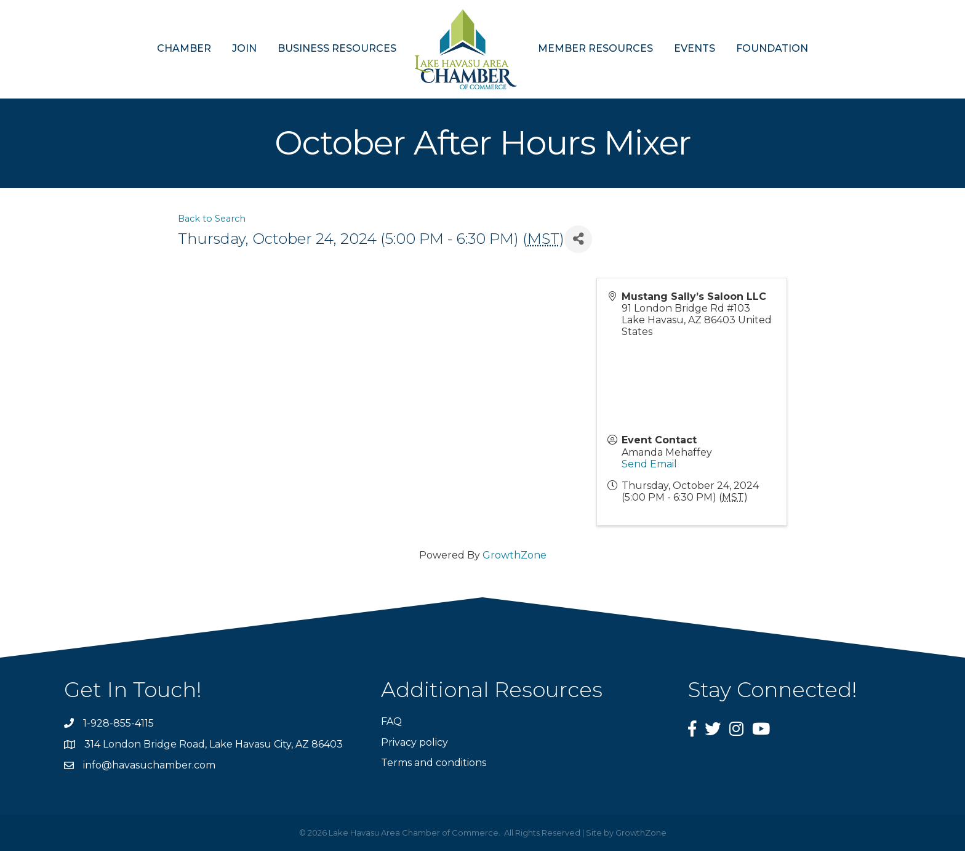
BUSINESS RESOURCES (337, 48)
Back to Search (212, 218)
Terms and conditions (433, 762)
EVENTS (694, 48)
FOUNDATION (772, 48)
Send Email (649, 464)
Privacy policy (414, 742)
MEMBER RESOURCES (595, 48)
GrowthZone (514, 555)
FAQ (391, 721)
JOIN (244, 48)
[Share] (578, 239)
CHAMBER (184, 48)
